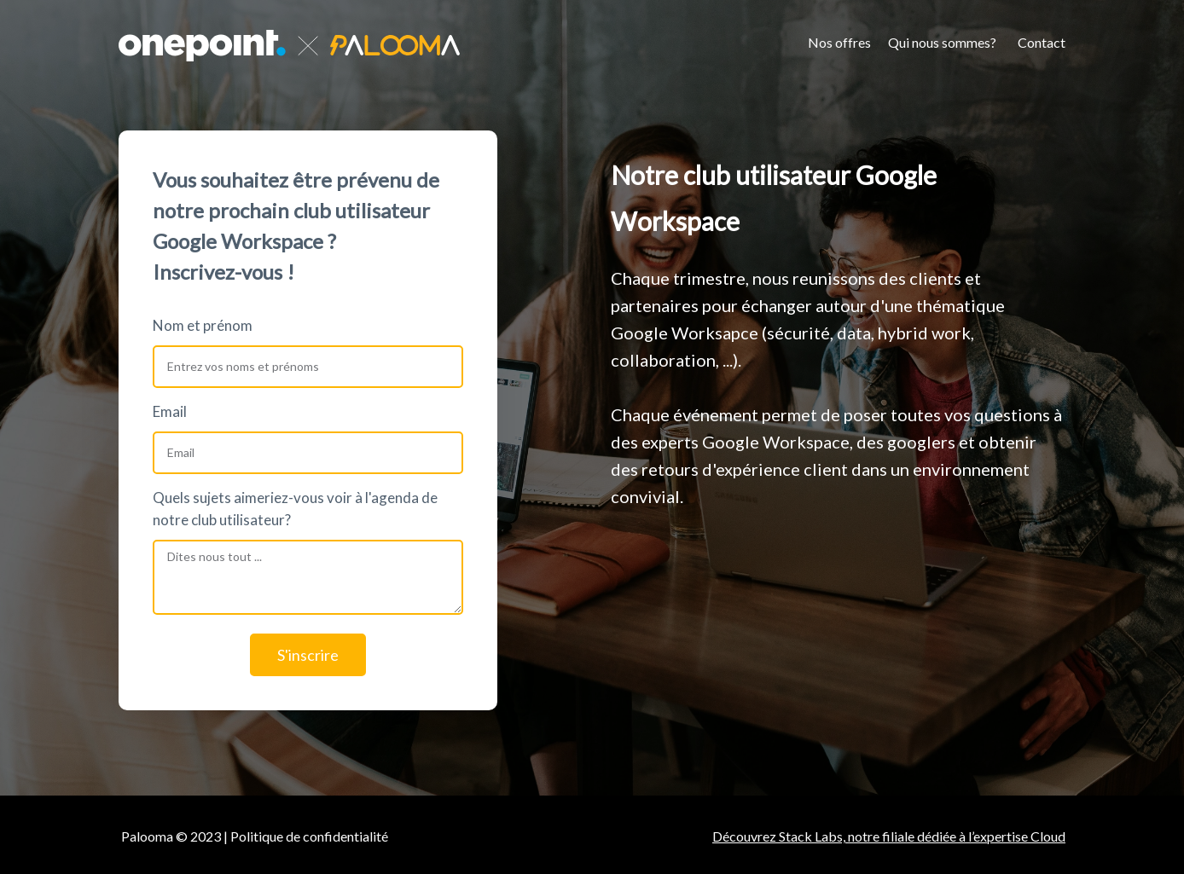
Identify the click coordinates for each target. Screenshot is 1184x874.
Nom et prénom (202, 325)
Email (170, 411)
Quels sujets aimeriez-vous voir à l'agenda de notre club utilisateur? (295, 509)
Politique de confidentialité (310, 836)
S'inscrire (308, 654)
